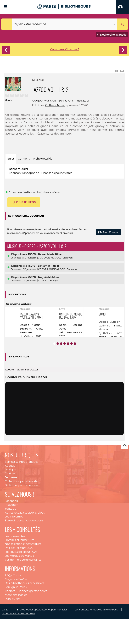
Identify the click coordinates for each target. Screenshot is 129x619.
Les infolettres (14, 516)
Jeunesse (11, 477)
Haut (124, 445)
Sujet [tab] (10, 158)
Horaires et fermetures (19, 540)
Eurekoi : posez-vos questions (24, 520)
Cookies (10, 591)
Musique (10, 469)
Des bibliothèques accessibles (24, 583)
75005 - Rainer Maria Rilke (44, 254)
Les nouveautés (15, 536)
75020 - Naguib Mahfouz (43, 277)
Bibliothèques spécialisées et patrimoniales (42, 609)
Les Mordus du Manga (19, 555)
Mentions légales (16, 595)
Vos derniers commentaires (23, 559)
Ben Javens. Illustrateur (73, 100)
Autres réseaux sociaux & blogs (25, 512)
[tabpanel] (64, 171)
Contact (18, 575)
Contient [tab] (24, 158)
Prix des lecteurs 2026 (19, 547)
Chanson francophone (24, 173)
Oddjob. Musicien (44, 100)
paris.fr (5, 609)
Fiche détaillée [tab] (42, 158)
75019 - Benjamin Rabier (43, 265)
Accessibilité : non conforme (18, 613)
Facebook (11, 501)
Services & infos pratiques (21, 461)
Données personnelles (32, 591)
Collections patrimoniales (21, 481)
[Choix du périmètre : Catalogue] (6, 24)
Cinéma (10, 473)
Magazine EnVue (16, 579)
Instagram (12, 504)
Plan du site (12, 599)
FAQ (7, 575)
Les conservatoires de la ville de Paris (96, 609)
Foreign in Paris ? (16, 587)
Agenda (10, 465)
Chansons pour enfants (56, 173)
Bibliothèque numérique (21, 485)
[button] (122, 7)
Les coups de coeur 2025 (21, 551)
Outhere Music (55, 105)
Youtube (10, 508)
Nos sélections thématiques (23, 544)
